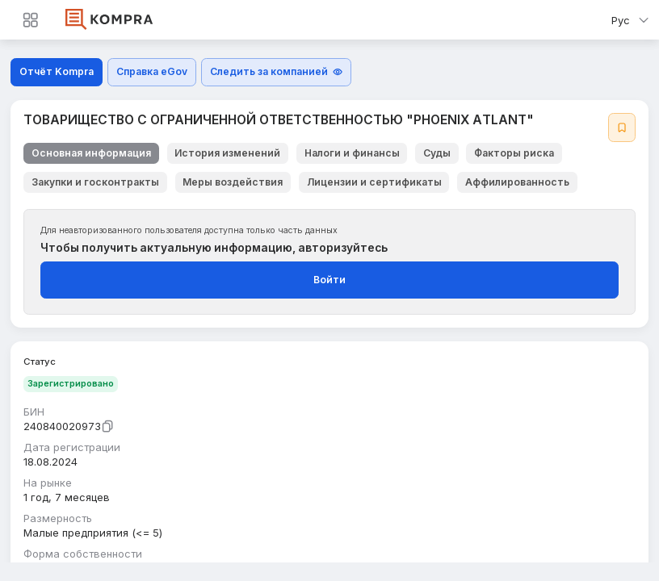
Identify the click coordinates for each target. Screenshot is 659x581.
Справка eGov (151, 71)
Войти (329, 280)
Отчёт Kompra (56, 71)
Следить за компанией (276, 71)
